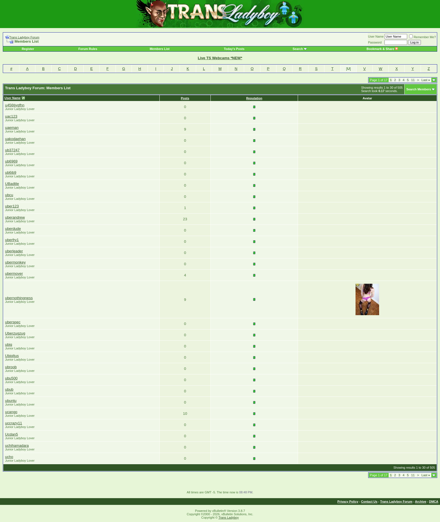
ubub (9, 389)
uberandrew (15, 217)
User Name (376, 36)
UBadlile (12, 184)
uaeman (12, 127)
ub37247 (12, 150)
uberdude (13, 228)
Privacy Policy (347, 501)
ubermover (14, 273)
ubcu (9, 195)
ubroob (11, 367)
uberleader (14, 251)
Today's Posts (234, 49)
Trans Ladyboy (228, 517)
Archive (420, 501)
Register (28, 49)
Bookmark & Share (382, 49)
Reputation (254, 98)
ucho (9, 457)
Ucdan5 (11, 434)
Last (425, 80)
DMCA (433, 501)
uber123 (12, 206)
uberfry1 (12, 240)
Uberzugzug (15, 333)
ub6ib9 (10, 172)
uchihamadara (17, 445)
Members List (159, 49)
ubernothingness (19, 298)
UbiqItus (12, 356)
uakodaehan (15, 139)
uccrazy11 (13, 423)
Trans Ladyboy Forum (24, 37)
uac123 (11, 116)
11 (412, 80)
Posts (185, 98)
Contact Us (369, 501)
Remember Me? (422, 37)
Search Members (418, 89)
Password (375, 42)
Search (298, 49)
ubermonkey (15, 262)
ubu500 (11, 378)
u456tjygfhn (14, 105)
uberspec (12, 322)
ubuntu (11, 401)
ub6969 (11, 161)
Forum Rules (87, 49)
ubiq (8, 344)
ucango (11, 412)
